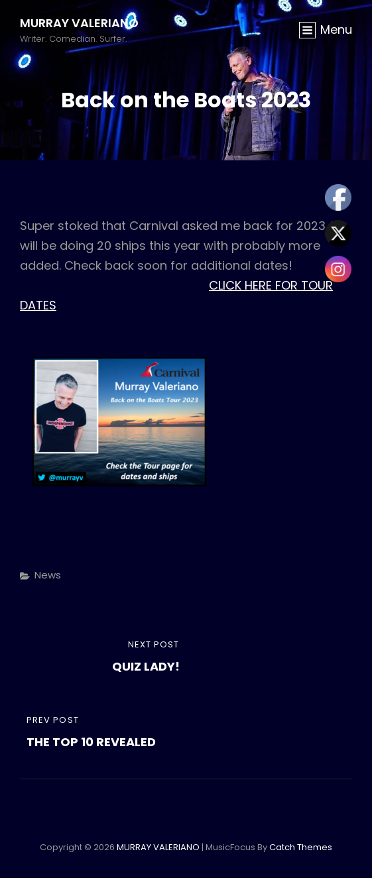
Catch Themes (300, 847)
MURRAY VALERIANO (79, 23)
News (47, 575)
